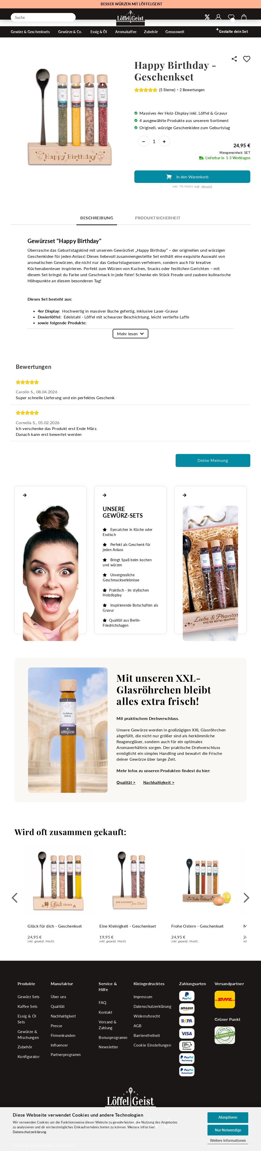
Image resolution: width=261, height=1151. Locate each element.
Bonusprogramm (113, 1037)
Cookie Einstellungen (152, 1045)
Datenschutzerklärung (29, 1132)
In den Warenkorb (192, 176)
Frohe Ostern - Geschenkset (197, 926)
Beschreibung (96, 217)
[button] (218, 17)
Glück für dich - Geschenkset (55, 926)
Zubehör (151, 39)
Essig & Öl (99, 39)
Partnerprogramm (66, 1054)
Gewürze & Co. (70, 39)
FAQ (102, 1002)
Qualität (58, 1006)
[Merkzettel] (231, 17)
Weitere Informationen (228, 1140)
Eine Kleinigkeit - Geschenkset (127, 926)
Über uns (59, 996)
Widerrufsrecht (147, 1016)
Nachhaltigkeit (63, 1016)
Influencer (59, 1045)
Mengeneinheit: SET (234, 153)
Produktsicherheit (157, 217)
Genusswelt (175, 39)
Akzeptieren (227, 1117)
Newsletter (108, 1047)
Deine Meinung (213, 460)
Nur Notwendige (228, 1130)
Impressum (143, 996)
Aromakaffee (125, 39)
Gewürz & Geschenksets (30, 39)
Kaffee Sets (28, 1006)
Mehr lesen (127, 333)
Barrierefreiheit (147, 1035)
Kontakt (105, 1012)
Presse (56, 1025)
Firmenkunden (63, 1035)
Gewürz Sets (29, 996)
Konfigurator (29, 1056)
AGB (138, 1025)
